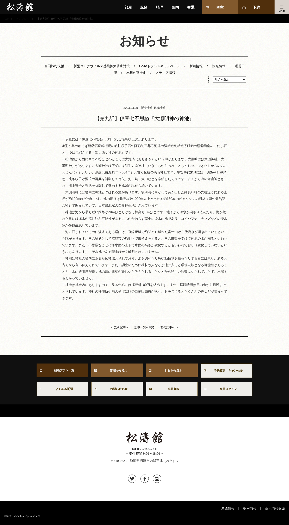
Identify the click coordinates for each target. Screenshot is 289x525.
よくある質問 (62, 390)
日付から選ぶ (172, 371)
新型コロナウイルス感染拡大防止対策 (102, 66)
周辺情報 (227, 510)
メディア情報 (165, 72)
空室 (220, 7)
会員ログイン (227, 390)
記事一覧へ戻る (144, 327)
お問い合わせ (118, 390)
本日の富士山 (136, 72)
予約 (256, 7)
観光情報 (218, 66)
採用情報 (249, 510)
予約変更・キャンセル (226, 371)
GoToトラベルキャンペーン (159, 66)
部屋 (128, 7)
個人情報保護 (275, 510)
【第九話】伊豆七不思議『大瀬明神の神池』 (144, 118)
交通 (191, 7)
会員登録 (171, 390)
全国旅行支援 (54, 66)
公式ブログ (22, 18)
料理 (159, 7)
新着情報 (196, 66)
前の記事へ (168, 327)
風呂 (143, 7)
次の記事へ (121, 327)
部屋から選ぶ (117, 371)
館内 (175, 7)
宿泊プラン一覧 (62, 371)
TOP (6, 18)
